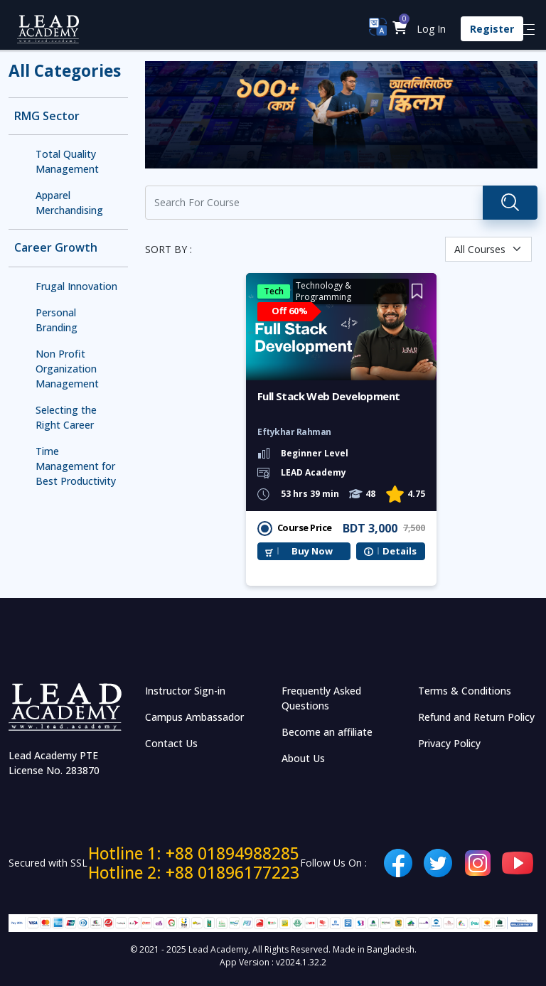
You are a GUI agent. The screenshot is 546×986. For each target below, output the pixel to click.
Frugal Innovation (76, 286)
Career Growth (55, 247)
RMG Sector (47, 116)
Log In (431, 29)
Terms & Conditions (464, 690)
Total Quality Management (67, 161)
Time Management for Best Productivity (76, 466)
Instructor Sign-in (185, 690)
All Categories (65, 71)
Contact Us (171, 743)
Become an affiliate (327, 732)
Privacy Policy (449, 743)
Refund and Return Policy (476, 717)
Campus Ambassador (194, 717)
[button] (400, 29)
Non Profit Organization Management (67, 368)
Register (492, 29)
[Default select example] (488, 249)
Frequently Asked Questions (321, 698)
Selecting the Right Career (66, 417)
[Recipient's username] (314, 203)
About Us (303, 758)
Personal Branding (56, 320)
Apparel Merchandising (69, 202)
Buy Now (312, 551)
